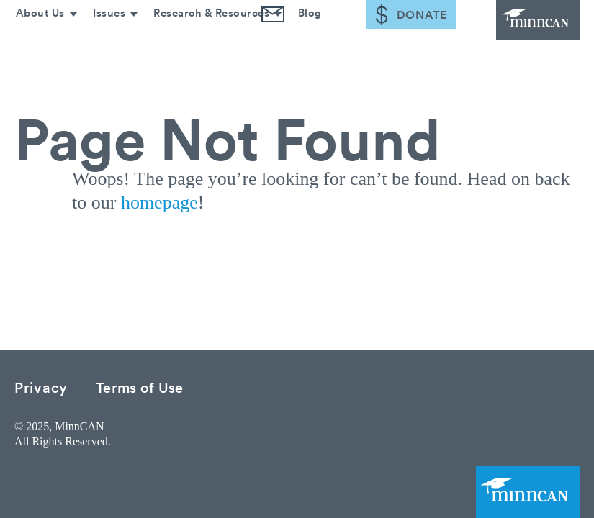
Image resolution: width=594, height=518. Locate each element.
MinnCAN (522, 29)
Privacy (41, 386)
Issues (104, 41)
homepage (159, 202)
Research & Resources (208, 41)
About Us (33, 41)
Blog (307, 41)
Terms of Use (140, 386)
